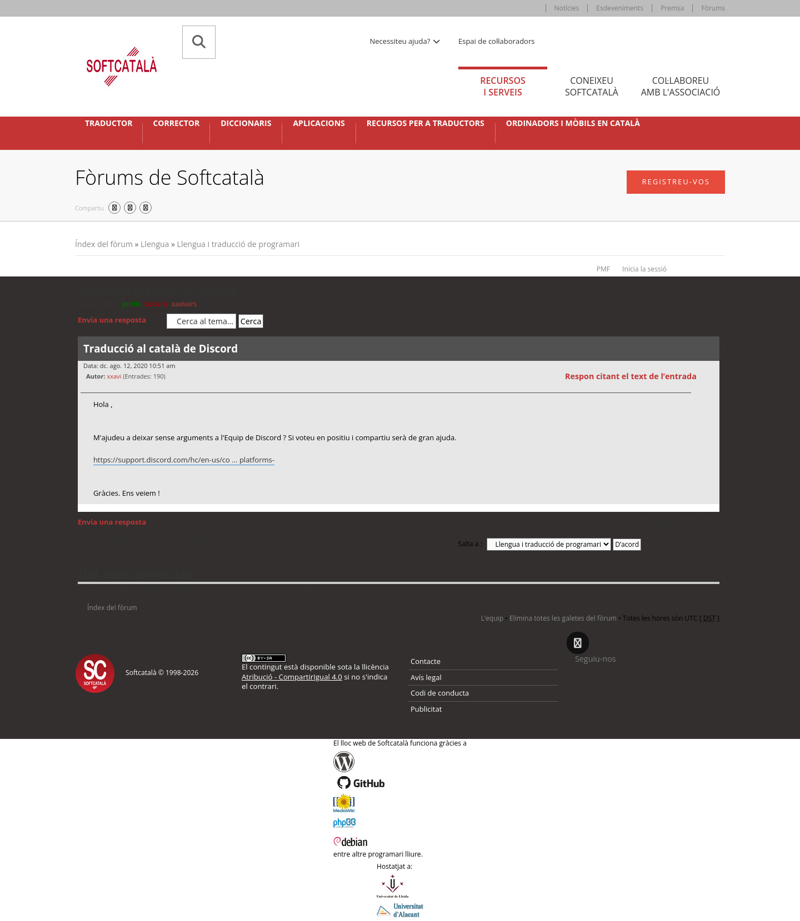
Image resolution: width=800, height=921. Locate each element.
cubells (156, 304)
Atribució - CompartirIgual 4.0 (292, 677)
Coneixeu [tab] (591, 86)
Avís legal (426, 677)
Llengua (155, 244)
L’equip (492, 618)
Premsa (672, 8)
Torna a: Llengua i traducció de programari (151, 538)
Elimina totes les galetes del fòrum (563, 618)
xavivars (184, 304)
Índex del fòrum (104, 244)
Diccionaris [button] (246, 123)
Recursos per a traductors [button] (425, 123)
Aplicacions (318, 123)
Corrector (176, 123)
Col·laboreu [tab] (680, 86)
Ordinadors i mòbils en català (573, 123)
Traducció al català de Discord (158, 291)
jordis (131, 304)
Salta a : (470, 543)
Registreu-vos (676, 182)
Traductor (108, 123)
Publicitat (426, 709)
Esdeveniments (619, 8)
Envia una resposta (119, 320)
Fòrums (713, 8)
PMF (603, 269)
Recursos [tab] (502, 86)
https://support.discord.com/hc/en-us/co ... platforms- (183, 460)
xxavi (114, 376)
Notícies (566, 8)
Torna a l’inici (711, 511)
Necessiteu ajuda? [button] (405, 41)
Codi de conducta (440, 693)
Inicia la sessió (644, 269)
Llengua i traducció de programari (238, 244)
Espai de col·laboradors (496, 41)
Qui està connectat (135, 573)
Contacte (426, 661)
